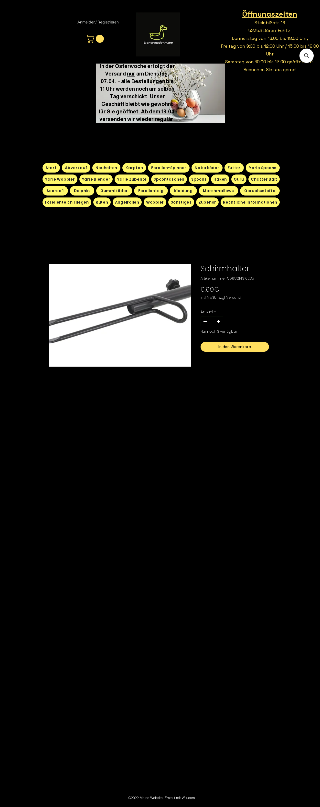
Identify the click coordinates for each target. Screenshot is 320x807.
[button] (96, 39)
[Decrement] (204, 321)
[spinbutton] (211, 321)
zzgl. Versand (229, 297)
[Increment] (218, 321)
